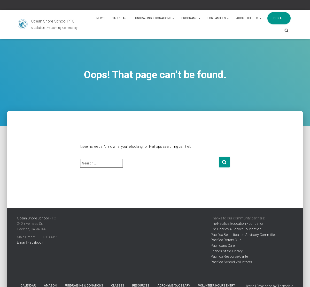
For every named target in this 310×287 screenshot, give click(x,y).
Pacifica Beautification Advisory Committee (243, 235)
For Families (218, 18)
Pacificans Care (223, 246)
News (100, 18)
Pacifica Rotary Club (226, 240)
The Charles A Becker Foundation (236, 229)
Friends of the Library (227, 251)
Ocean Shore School (33, 218)
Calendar (119, 18)
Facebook (35, 242)
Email (21, 242)
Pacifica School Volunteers (231, 262)
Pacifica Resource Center (230, 256)
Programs (190, 18)
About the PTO (248, 18)
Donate (279, 18)
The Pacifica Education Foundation (237, 223)
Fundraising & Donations (154, 18)
